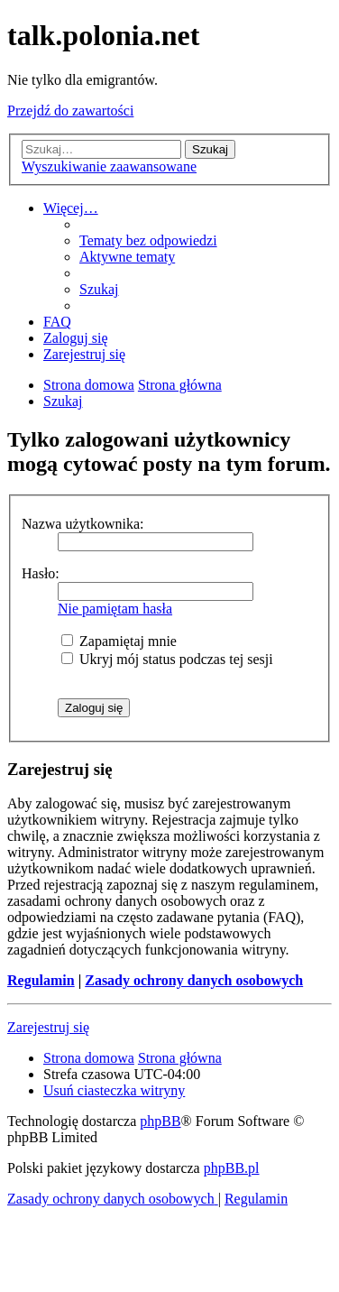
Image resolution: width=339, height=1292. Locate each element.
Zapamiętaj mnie (119, 641)
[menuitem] (148, 240)
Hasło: (41, 573)
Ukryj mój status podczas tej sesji (167, 659)
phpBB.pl (232, 1168)
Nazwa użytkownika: (83, 523)
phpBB (160, 1121)
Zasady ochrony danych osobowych (194, 980)
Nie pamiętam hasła (115, 608)
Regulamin (41, 980)
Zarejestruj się (48, 1027)
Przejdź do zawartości (70, 110)
